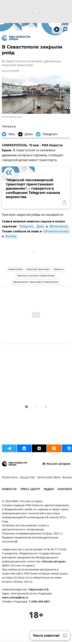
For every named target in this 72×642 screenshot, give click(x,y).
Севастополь (15, 269)
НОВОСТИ (9, 489)
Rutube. (11, 236)
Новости (59, 269)
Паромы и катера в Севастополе (35, 275)
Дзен (40, 226)
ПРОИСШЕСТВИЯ (48, 478)
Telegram (26, 226)
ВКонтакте (59, 226)
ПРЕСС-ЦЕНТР (30, 489)
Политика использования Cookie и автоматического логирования (25, 527)
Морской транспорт (38, 269)
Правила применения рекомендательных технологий (30, 540)
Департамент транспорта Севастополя (35, 282)
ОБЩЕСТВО (27, 478)
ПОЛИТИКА (10, 478)
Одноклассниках (56, 231)
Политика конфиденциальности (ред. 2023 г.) (32, 534)
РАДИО (49, 489)
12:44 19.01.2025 (10, 70)
